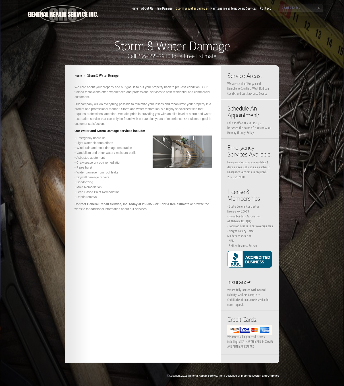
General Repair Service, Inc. (205, 375)
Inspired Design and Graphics (260, 375)
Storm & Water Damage (191, 8)
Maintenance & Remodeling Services (233, 8)
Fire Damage (164, 8)
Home (134, 8)
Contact (265, 8)
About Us (147, 8)
